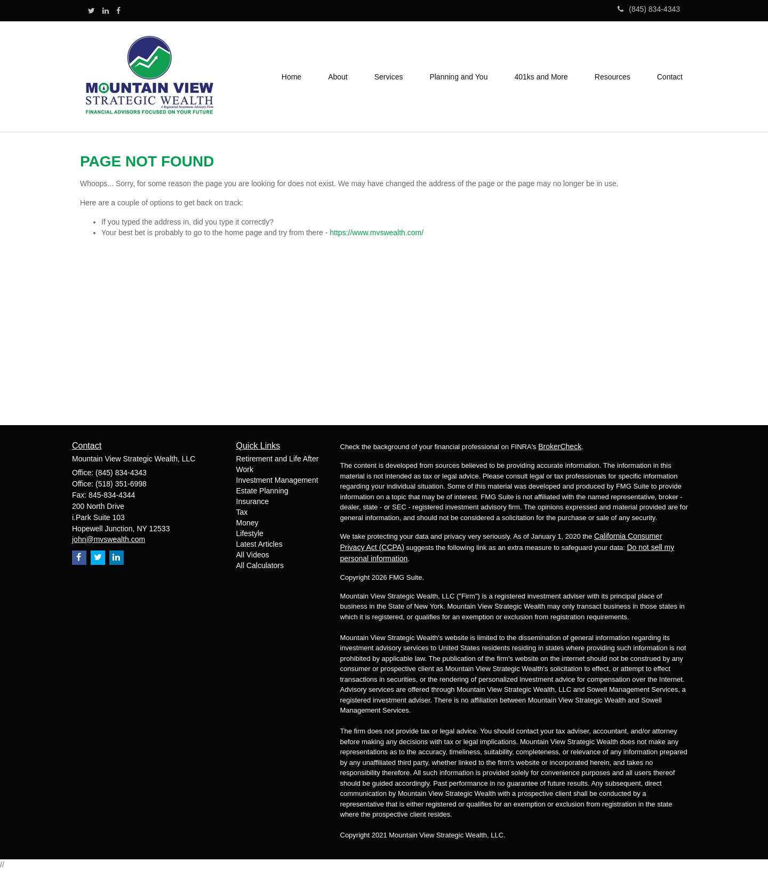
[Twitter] (91, 10)
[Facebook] (118, 10)
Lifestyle (249, 533)
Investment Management (277, 480)
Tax (242, 512)
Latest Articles (259, 544)
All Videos (252, 554)
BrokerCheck (559, 446)
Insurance (252, 501)
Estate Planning (262, 490)
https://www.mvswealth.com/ (376, 232)
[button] (338, 76)
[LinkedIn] (105, 10)
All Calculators (260, 565)
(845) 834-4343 (649, 9)
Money (247, 522)
